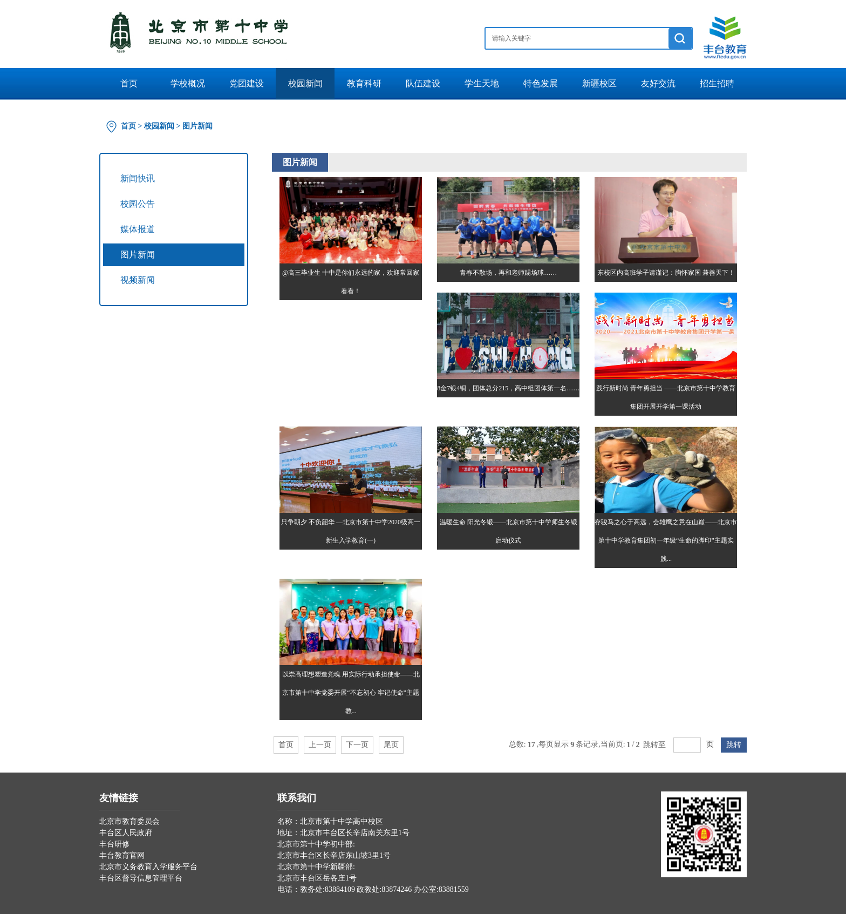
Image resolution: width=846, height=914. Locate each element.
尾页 (391, 745)
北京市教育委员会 (129, 821)
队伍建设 (423, 83)
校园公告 (137, 203)
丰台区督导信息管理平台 (140, 878)
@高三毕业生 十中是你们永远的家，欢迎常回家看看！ (350, 282)
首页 (129, 83)
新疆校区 (599, 83)
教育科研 (364, 83)
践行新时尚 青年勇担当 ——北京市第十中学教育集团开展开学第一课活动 (665, 397)
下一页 (357, 745)
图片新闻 (197, 126)
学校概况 (187, 83)
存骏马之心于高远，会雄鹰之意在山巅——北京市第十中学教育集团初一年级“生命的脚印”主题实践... (666, 540)
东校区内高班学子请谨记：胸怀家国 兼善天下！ (666, 272)
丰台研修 (114, 844)
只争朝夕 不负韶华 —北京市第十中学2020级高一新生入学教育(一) (350, 531)
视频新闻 (137, 280)
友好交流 (658, 83)
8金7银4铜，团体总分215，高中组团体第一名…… (508, 388)
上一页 (320, 745)
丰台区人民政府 (125, 833)
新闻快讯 (137, 178)
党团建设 (246, 83)
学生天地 (482, 83)
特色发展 (540, 83)
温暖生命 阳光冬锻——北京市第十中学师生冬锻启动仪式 (508, 531)
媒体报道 (137, 229)
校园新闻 (305, 83)
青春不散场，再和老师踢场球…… (508, 272)
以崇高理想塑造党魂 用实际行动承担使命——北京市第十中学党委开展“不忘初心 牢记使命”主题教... (351, 693)
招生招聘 (717, 83)
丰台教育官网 (122, 855)
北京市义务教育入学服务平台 (148, 867)
